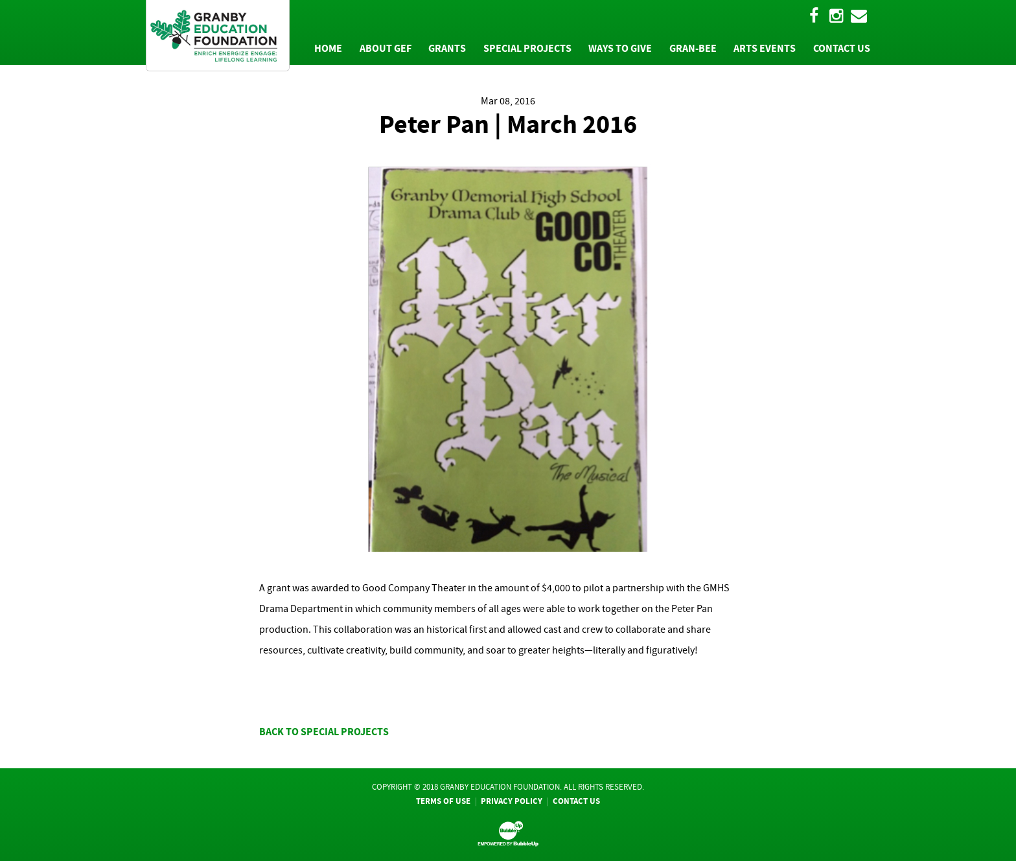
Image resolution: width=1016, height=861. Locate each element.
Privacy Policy (511, 801)
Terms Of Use (443, 801)
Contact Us (576, 801)
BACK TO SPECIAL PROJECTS (324, 731)
